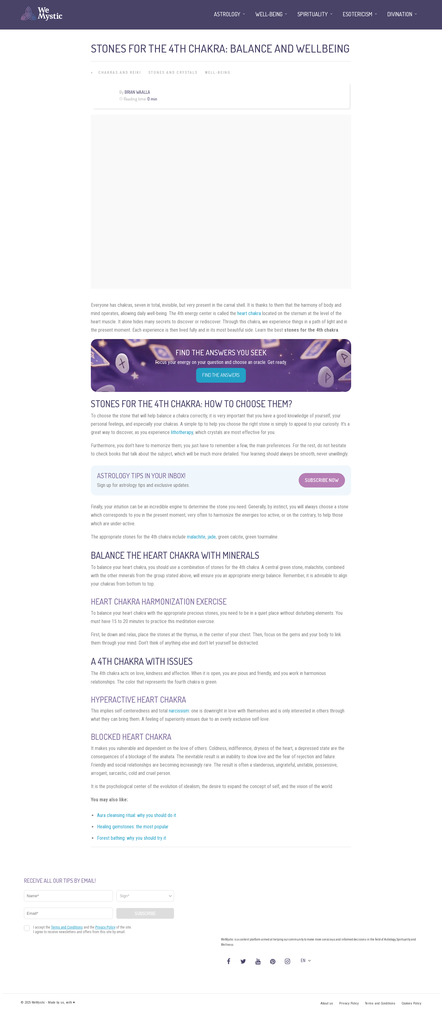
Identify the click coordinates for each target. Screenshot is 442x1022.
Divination (399, 14)
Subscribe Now (322, 480)
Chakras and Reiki (119, 72)
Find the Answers (221, 375)
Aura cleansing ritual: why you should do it (136, 815)
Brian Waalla (137, 92)
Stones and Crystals (173, 72)
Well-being (218, 72)
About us (326, 1003)
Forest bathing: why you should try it (131, 838)
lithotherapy (182, 432)
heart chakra (249, 313)
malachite (196, 537)
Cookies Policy (411, 1003)
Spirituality (312, 14)
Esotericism (357, 14)
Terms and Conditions (380, 1003)
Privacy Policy (349, 1003)
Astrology (227, 14)
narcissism (179, 711)
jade (211, 537)
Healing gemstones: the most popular (133, 827)
